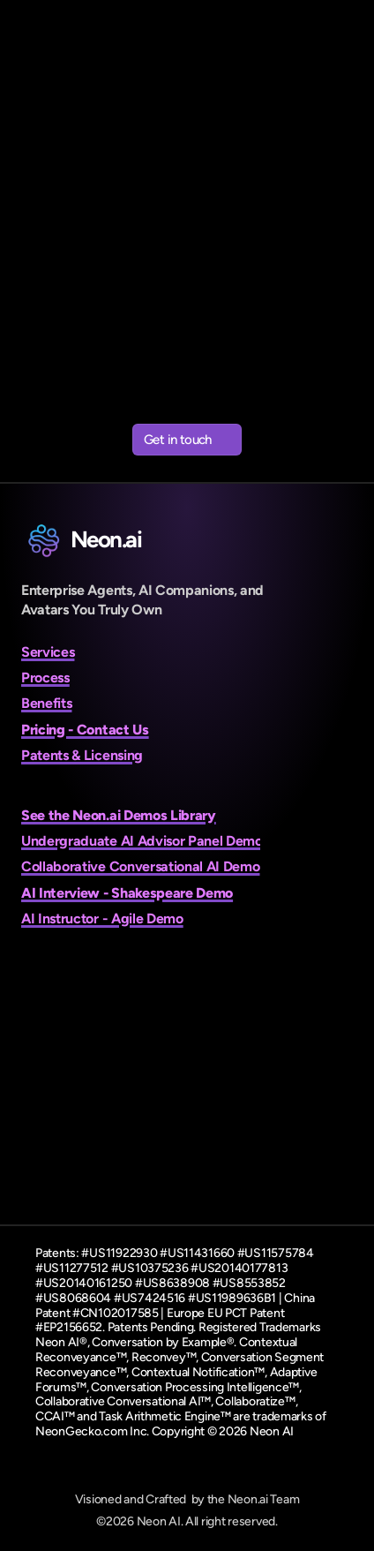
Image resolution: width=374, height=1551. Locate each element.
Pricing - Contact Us (85, 729)
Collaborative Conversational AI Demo (140, 866)
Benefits (46, 703)
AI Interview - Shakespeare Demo (127, 893)
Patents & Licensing (82, 755)
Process (45, 677)
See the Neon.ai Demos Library (118, 815)
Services (47, 652)
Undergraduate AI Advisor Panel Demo (142, 840)
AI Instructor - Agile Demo (102, 918)
